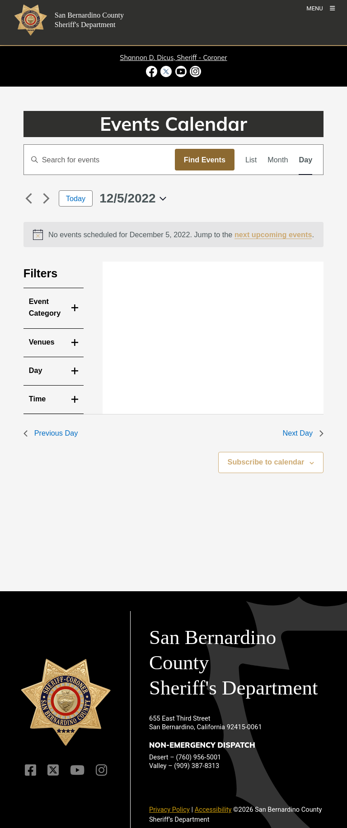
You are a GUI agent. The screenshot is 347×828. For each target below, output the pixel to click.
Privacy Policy (169, 809)
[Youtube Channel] (77, 770)
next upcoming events (273, 234)
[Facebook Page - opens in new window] (152, 71)
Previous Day (50, 433)
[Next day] (46, 198)
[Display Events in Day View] (305, 160)
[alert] (173, 234)
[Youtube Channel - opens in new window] (181, 71)
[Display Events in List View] (251, 160)
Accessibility (213, 809)
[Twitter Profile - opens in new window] (166, 71)
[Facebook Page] (30, 770)
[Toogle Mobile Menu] (320, 8)
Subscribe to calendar (266, 462)
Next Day (303, 433)
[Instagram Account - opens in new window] (194, 71)
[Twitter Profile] (53, 770)
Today (75, 198)
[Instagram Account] (101, 770)
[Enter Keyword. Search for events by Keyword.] (99, 160)
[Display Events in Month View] (277, 160)
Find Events (204, 160)
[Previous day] (28, 198)
